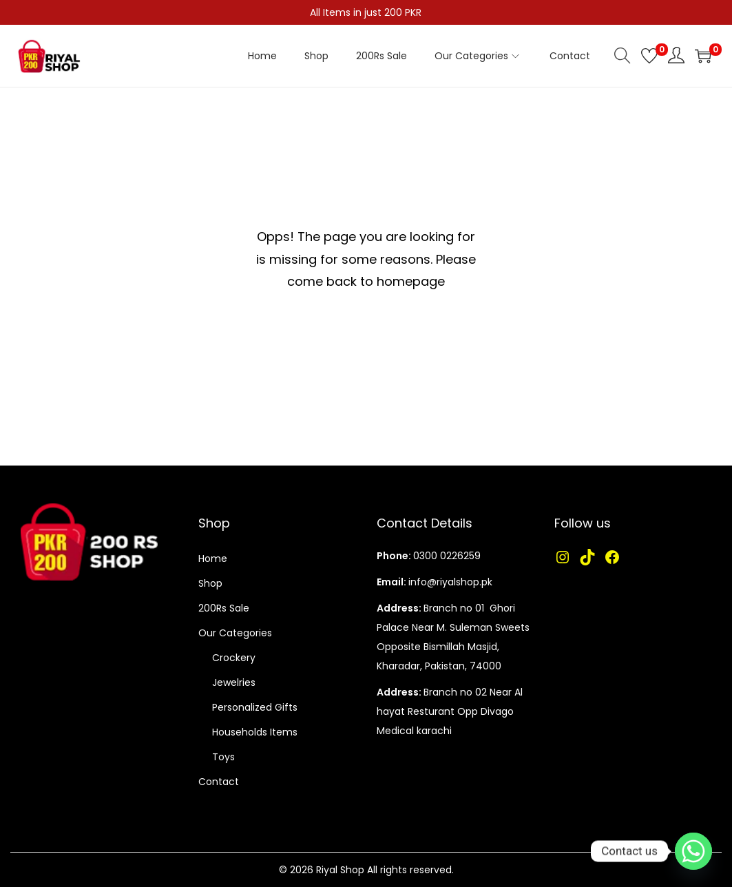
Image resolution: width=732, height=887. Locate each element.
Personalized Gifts (254, 707)
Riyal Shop (340, 870)
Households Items (254, 732)
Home (212, 558)
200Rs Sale (223, 608)
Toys (223, 757)
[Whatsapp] (693, 851)
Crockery (233, 658)
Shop (210, 583)
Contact (218, 782)
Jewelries (233, 682)
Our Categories (235, 633)
